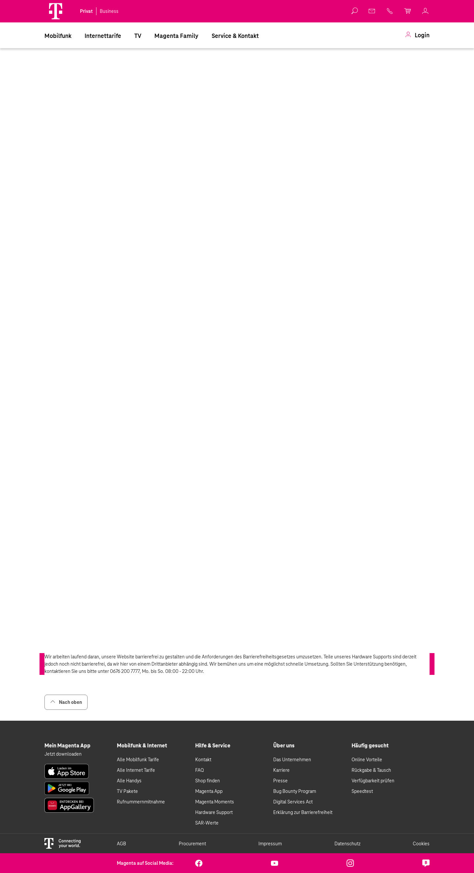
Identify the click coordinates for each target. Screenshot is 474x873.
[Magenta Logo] (55, 11)
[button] (55, 11)
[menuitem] (58, 35)
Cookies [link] (421, 844)
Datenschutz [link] (347, 844)
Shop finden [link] (207, 781)
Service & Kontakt (235, 36)
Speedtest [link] (362, 791)
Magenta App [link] (209, 791)
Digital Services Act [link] (293, 802)
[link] (372, 11)
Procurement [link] (192, 844)
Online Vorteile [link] (367, 760)
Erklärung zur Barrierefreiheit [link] (302, 812)
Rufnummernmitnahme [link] (141, 802)
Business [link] (109, 11)
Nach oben (66, 702)
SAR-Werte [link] (207, 823)
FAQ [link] (199, 770)
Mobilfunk (57, 36)
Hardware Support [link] (214, 812)
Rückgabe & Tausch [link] (371, 770)
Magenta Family (176, 36)
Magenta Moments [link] (214, 802)
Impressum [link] (270, 844)
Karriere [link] (281, 770)
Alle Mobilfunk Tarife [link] (138, 760)
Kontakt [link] (203, 760)
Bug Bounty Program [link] (294, 791)
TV (137, 36)
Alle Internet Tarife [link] (136, 770)
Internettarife (103, 36)
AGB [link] (121, 844)
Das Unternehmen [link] (292, 760)
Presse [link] (280, 781)
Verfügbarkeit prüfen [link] (373, 781)
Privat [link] (86, 11)
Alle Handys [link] (129, 781)
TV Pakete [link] (127, 791)
